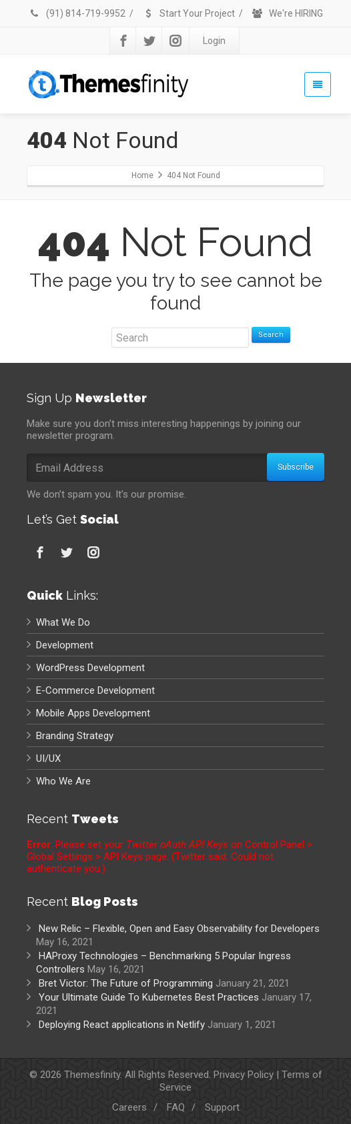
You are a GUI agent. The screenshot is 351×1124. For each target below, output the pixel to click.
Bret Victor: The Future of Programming (126, 983)
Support (222, 1107)
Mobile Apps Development (93, 713)
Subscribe (296, 467)
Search (271, 334)
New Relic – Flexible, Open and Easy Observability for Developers (179, 929)
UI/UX (48, 758)
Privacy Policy (244, 1075)
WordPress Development (90, 668)
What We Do (63, 622)
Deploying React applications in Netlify (122, 1025)
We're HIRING (287, 13)
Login (214, 40)
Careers (129, 1107)
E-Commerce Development (95, 690)
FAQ (176, 1107)
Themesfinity (92, 1075)
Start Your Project (188, 13)
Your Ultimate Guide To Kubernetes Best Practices (149, 997)
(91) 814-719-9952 (77, 13)
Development (64, 645)
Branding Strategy (74, 736)
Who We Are (63, 781)
